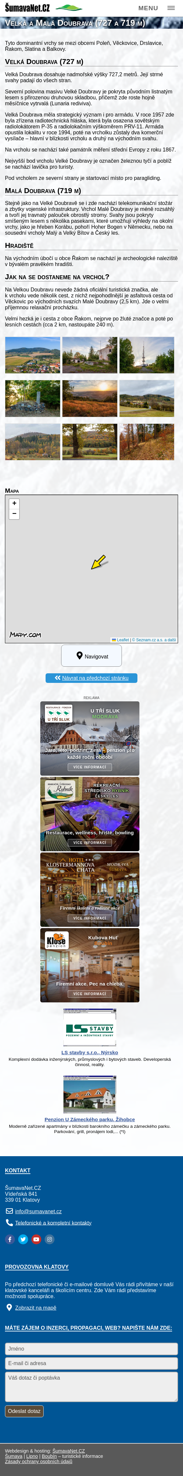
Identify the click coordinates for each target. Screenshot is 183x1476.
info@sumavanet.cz (38, 1211)
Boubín (49, 1456)
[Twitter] (23, 1239)
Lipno (32, 1456)
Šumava (13, 1456)
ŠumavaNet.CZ (69, 1451)
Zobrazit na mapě (35, 1308)
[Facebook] (10, 1239)
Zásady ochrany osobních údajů (38, 1461)
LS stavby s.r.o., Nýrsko (89, 1052)
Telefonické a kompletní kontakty (53, 1222)
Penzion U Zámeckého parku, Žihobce (90, 1119)
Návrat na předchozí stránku (95, 678)
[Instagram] (50, 1239)
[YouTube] (36, 1239)
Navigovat (91, 655)
